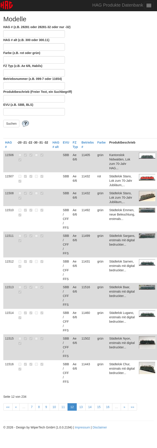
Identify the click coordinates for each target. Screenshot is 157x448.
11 (63, 407)
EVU (66, 142)
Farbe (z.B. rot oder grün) (21, 53)
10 (54, 407)
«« (8, 407)
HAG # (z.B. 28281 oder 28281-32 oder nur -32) (37, 27)
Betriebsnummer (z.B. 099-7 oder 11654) (32, 79)
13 (81, 407)
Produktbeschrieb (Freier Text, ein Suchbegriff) (37, 92)
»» (132, 407)
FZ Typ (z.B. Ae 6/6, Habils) (22, 66)
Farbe (101, 142)
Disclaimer (100, 427)
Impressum (82, 427)
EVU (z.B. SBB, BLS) (18, 104)
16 (108, 407)
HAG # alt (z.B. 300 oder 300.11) (26, 40)
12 (72, 407)
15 (99, 407)
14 (90, 407)
